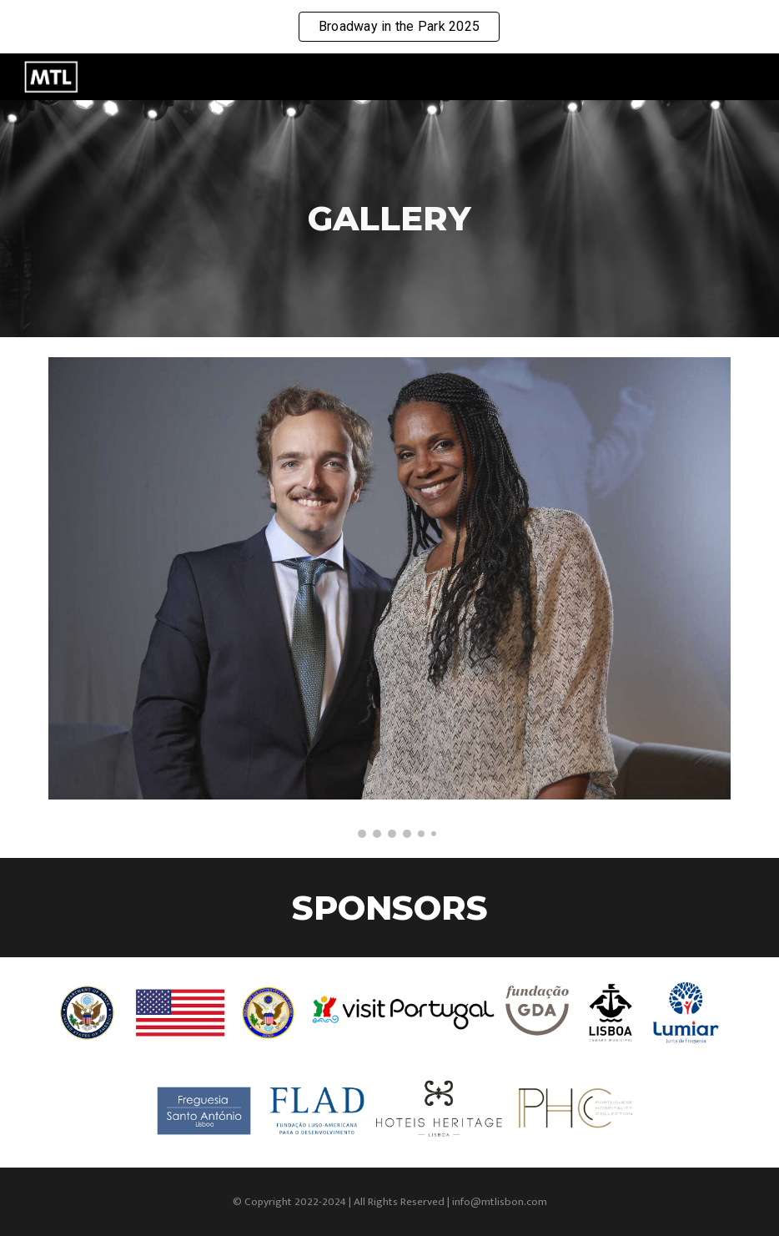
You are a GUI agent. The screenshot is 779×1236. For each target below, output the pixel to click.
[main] (389, 218)
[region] (389, 26)
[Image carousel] (389, 597)
